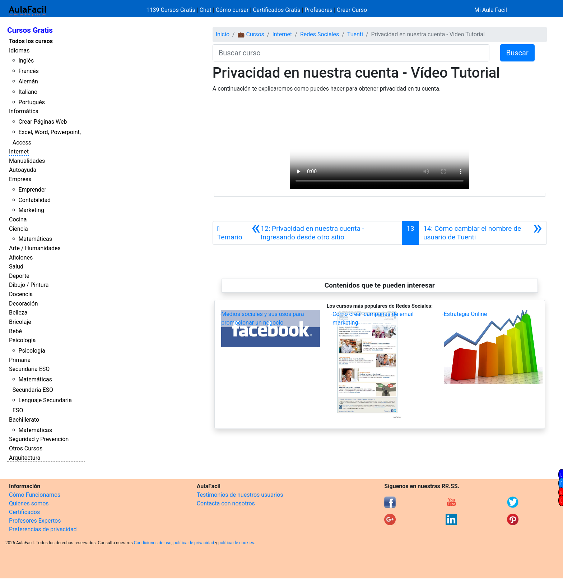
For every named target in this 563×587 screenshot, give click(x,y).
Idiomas (19, 50)
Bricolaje (20, 321)
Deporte (19, 275)
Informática (23, 111)
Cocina (18, 219)
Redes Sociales (319, 34)
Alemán (28, 81)
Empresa (20, 179)
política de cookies (236, 542)
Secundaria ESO (29, 369)
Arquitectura (24, 457)
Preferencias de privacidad (43, 529)
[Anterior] (324, 233)
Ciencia (18, 228)
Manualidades (27, 160)
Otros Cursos (25, 448)
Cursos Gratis (30, 30)
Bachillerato (24, 419)
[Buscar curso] (351, 52)
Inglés (26, 60)
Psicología (22, 340)
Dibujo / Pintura (28, 284)
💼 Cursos (251, 34)
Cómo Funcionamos (34, 494)
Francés (28, 71)
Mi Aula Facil (490, 9)
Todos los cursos (31, 41)
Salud (16, 266)
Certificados (24, 512)
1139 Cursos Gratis (171, 9)
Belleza (18, 312)
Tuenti (355, 34)
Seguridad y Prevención (39, 439)
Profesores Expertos (35, 520)
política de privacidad (193, 542)
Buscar (517, 53)
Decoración (23, 303)
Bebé (15, 331)
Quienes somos (29, 503)
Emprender (32, 189)
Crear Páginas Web (42, 121)
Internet (19, 151)
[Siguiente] (483, 233)
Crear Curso (352, 9)
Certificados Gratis (276, 9)
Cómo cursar (232, 9)
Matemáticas (35, 238)
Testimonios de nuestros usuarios (240, 494)
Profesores (318, 9)
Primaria (20, 360)
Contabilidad (34, 200)
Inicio (222, 34)
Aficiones (21, 257)
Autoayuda (22, 169)
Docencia (21, 294)
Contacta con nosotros (226, 503)
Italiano (27, 91)
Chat (205, 9)
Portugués (31, 102)
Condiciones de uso (153, 542)
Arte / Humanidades (35, 248)
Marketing (31, 210)
